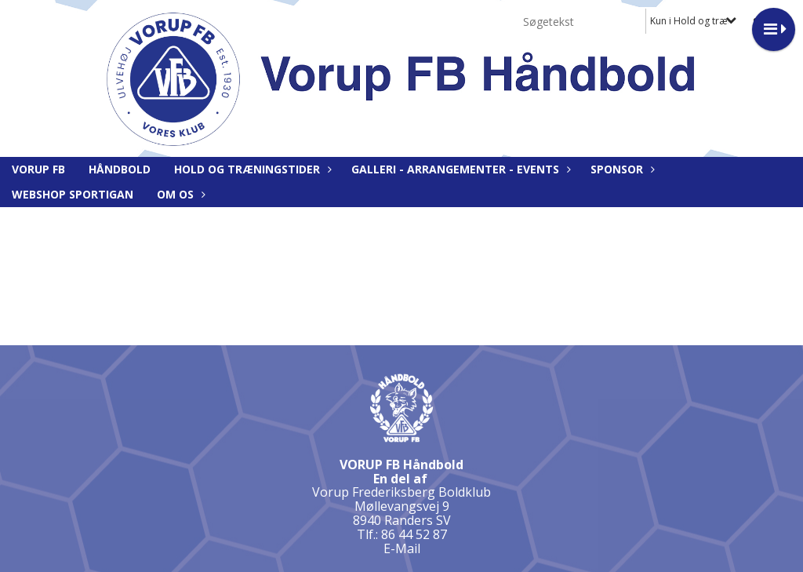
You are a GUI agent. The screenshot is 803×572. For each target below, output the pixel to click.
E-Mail (401, 548)
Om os (179, 194)
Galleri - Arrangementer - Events (459, 169)
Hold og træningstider (251, 169)
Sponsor (620, 169)
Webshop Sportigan (72, 194)
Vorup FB (38, 169)
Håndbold (120, 169)
